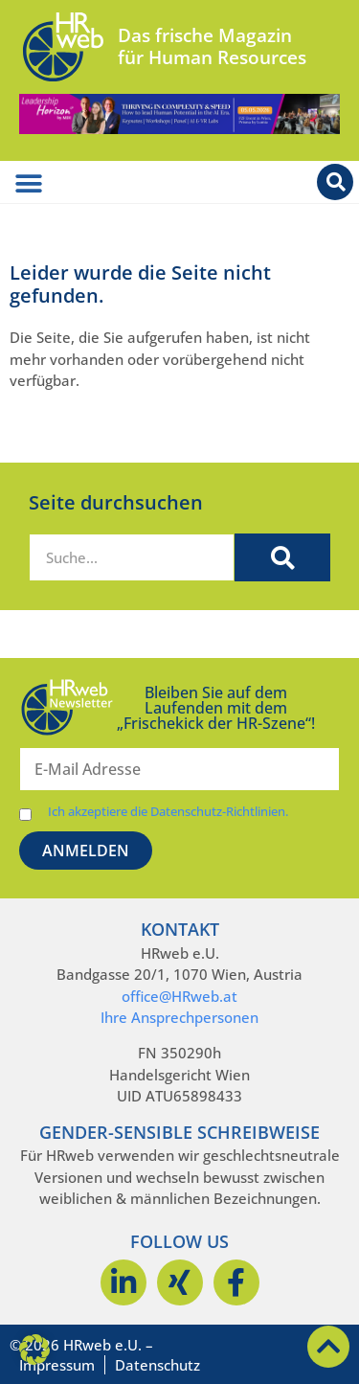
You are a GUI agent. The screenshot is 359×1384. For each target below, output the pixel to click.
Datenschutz (157, 1364)
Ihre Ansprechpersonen (179, 1017)
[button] (34, 1349)
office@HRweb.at (179, 996)
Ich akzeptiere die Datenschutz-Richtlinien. (168, 811)
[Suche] (282, 557)
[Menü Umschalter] (28, 184)
